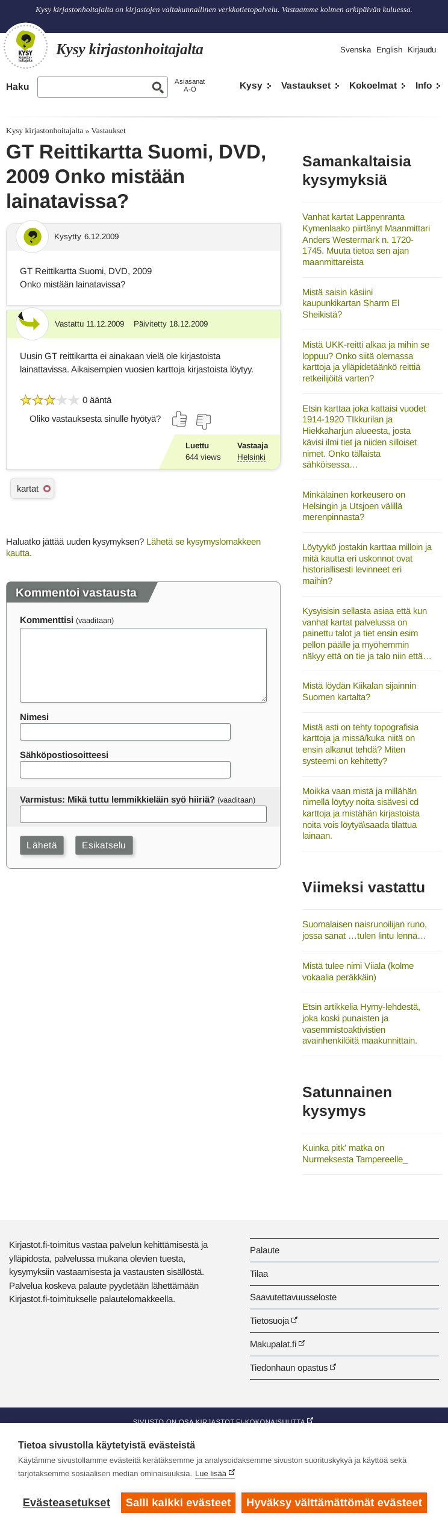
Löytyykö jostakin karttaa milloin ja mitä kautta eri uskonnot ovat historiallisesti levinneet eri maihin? (367, 564)
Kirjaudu (422, 49)
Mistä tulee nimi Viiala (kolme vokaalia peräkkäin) (358, 971)
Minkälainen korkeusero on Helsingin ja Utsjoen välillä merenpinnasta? (353, 505)
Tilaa (259, 1273)
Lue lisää (210, 1473)
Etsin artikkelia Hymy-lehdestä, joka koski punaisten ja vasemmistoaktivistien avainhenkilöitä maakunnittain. (361, 1023)
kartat (28, 488)
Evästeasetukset (66, 1503)
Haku (17, 86)
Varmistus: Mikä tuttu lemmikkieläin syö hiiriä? (117, 799)
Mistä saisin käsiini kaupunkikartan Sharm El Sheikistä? (350, 303)
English (389, 49)
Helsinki (251, 457)
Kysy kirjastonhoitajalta (44, 130)
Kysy (251, 85)
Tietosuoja (269, 1320)
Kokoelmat (373, 85)
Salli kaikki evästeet (178, 1503)
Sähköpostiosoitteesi (64, 755)
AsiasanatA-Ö (190, 85)
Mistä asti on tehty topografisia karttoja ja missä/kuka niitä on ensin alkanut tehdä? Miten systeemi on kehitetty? (360, 744)
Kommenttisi (46, 620)
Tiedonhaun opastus (289, 1367)
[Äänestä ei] (203, 422)
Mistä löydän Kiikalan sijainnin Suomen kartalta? (359, 691)
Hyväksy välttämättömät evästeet (334, 1503)
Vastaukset (306, 85)
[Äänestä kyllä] (180, 419)
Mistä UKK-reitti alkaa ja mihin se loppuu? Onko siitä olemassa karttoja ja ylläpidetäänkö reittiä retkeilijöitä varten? (365, 361)
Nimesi (34, 717)
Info (423, 85)
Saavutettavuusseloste (293, 1297)
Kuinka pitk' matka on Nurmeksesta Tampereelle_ (355, 1153)
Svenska (355, 49)
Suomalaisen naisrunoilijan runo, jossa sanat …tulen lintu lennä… (364, 930)
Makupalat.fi (273, 1344)
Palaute (264, 1250)
